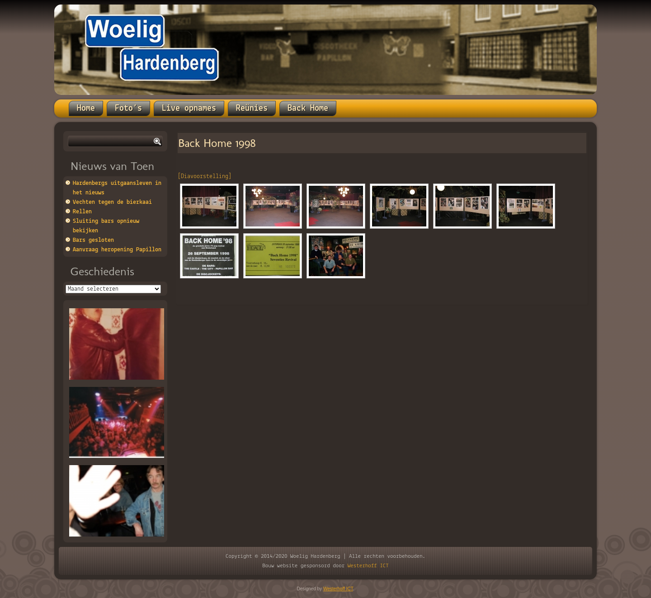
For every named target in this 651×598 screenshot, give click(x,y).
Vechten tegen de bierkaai (112, 202)
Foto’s (128, 108)
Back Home (308, 108)
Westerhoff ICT (368, 566)
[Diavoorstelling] (204, 176)
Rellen (82, 211)
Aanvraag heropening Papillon (117, 249)
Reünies (252, 108)
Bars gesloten (93, 240)
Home (86, 108)
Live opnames (189, 108)
